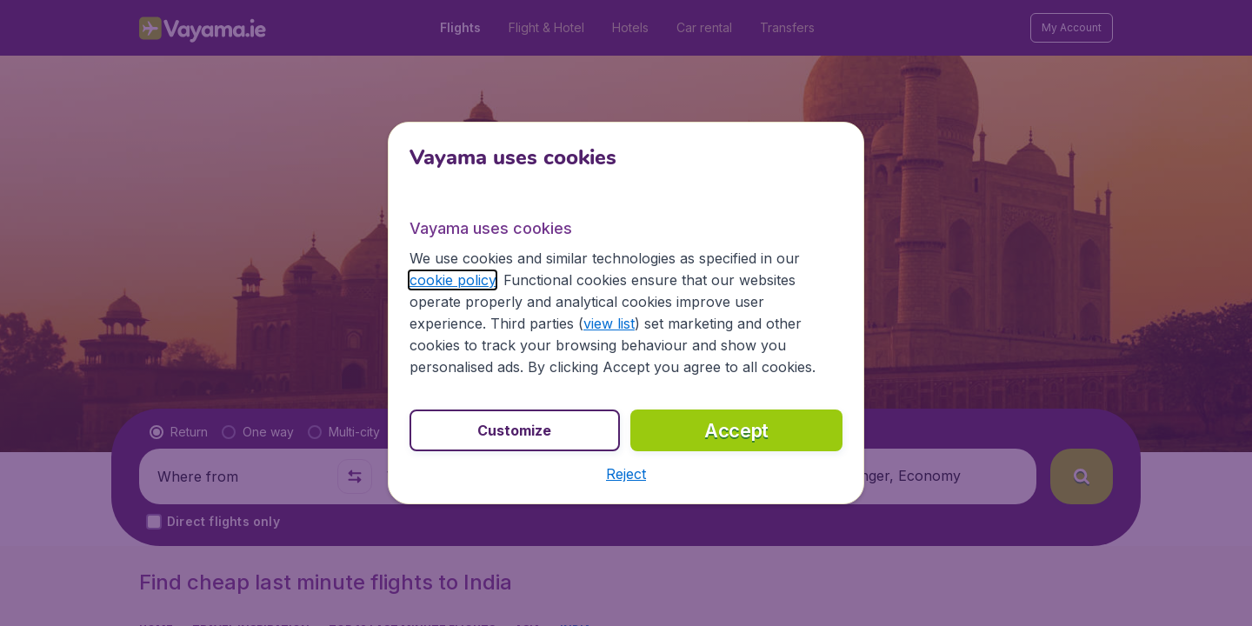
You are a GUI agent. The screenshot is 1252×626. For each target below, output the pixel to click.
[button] (626, 474)
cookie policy (453, 280)
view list (609, 323)
